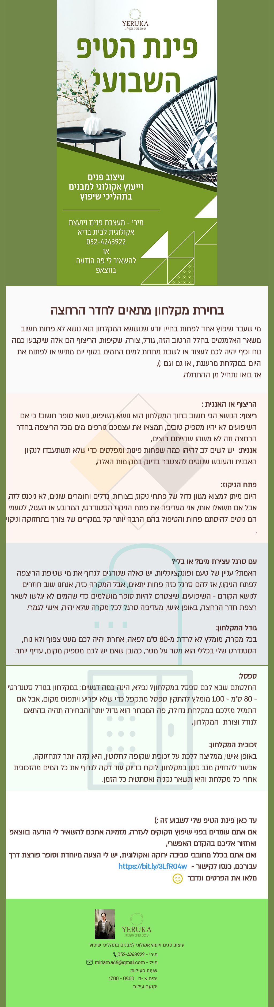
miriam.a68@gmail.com (120, 963)
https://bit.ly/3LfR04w (152, 867)
